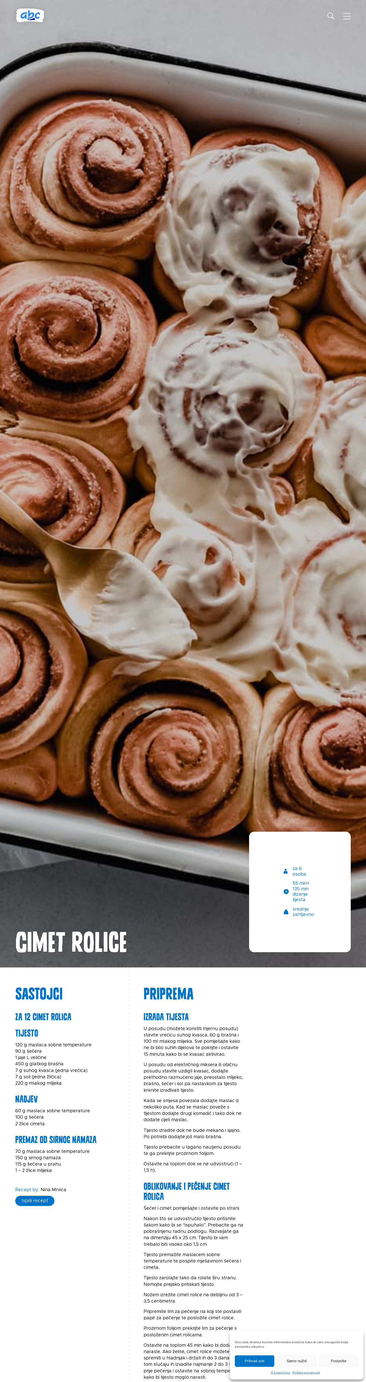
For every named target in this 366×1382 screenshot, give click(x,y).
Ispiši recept (35, 1201)
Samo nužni (296, 1361)
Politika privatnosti (306, 1372)
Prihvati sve (255, 1361)
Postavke (338, 1361)
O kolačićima (280, 1372)
